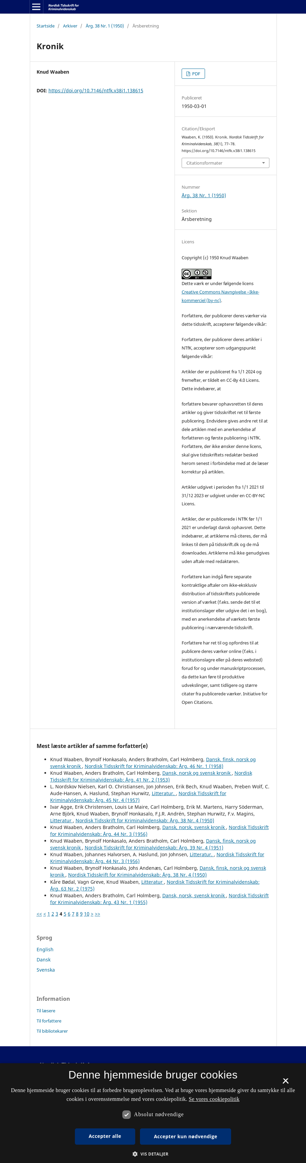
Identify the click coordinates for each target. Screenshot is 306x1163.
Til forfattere (49, 1021)
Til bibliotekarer (52, 1031)
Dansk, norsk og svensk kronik (197, 773)
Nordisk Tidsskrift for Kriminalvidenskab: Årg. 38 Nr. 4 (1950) (145, 820)
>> (97, 914)
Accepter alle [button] (105, 1136)
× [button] (285, 1083)
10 (86, 914)
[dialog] (153, 1113)
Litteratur (61, 820)
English (45, 949)
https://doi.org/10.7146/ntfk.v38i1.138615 (95, 90)
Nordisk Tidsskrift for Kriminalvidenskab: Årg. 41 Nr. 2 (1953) (151, 776)
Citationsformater (204, 163)
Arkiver (70, 26)
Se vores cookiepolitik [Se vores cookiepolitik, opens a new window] (214, 1099)
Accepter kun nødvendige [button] (185, 1136)
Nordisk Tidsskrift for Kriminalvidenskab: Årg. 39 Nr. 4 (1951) (154, 847)
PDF (195, 74)
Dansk (43, 959)
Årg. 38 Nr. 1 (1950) (105, 26)
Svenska (46, 970)
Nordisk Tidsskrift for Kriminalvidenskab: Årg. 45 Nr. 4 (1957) (138, 796)
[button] (153, 1154)
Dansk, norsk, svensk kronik (194, 827)
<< (39, 914)
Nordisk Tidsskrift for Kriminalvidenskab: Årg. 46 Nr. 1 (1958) (154, 766)
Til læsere (46, 1011)
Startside (46, 26)
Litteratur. (164, 793)
